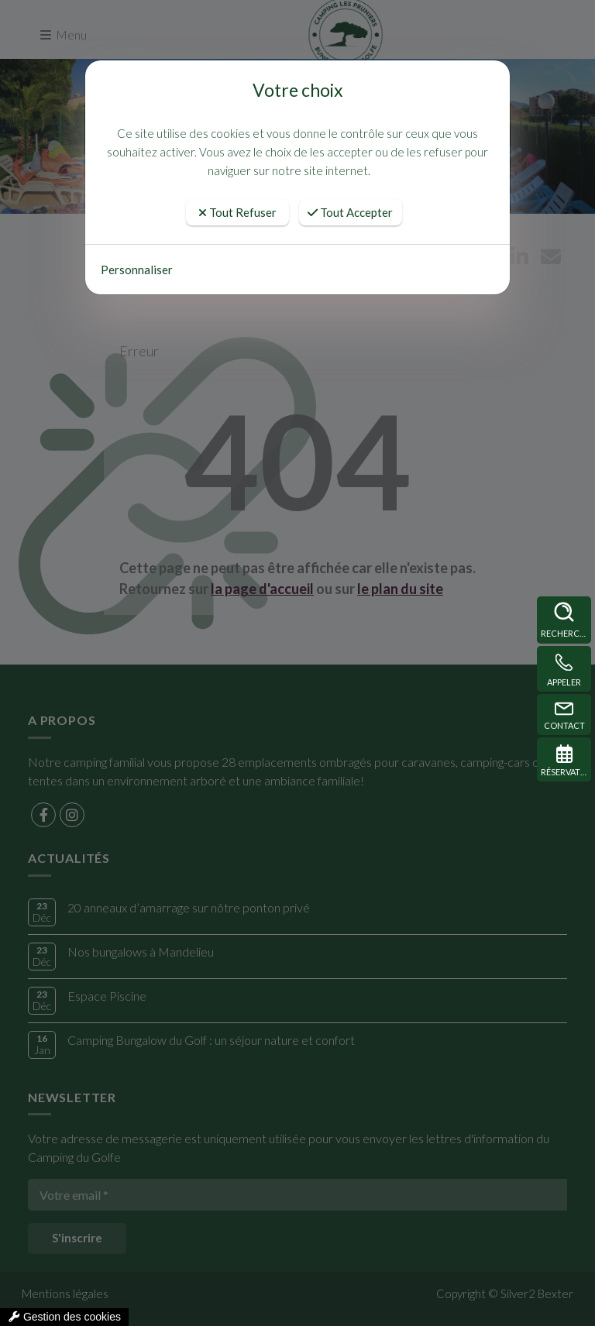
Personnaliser (137, 270)
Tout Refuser (237, 212)
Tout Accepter (350, 212)
